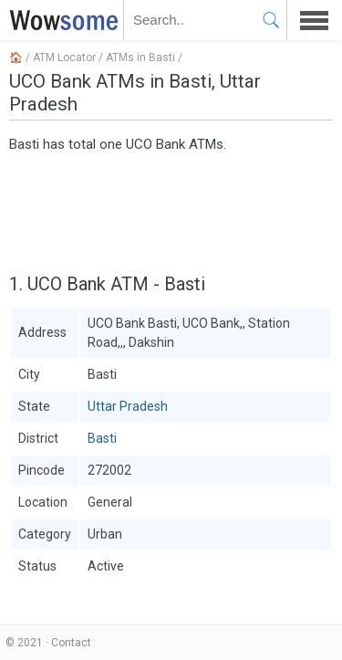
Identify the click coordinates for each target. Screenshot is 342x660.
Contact (71, 642)
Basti (102, 438)
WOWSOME (60, 20)
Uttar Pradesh (128, 406)
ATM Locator (64, 57)
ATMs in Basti (140, 57)
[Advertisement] (171, 211)
